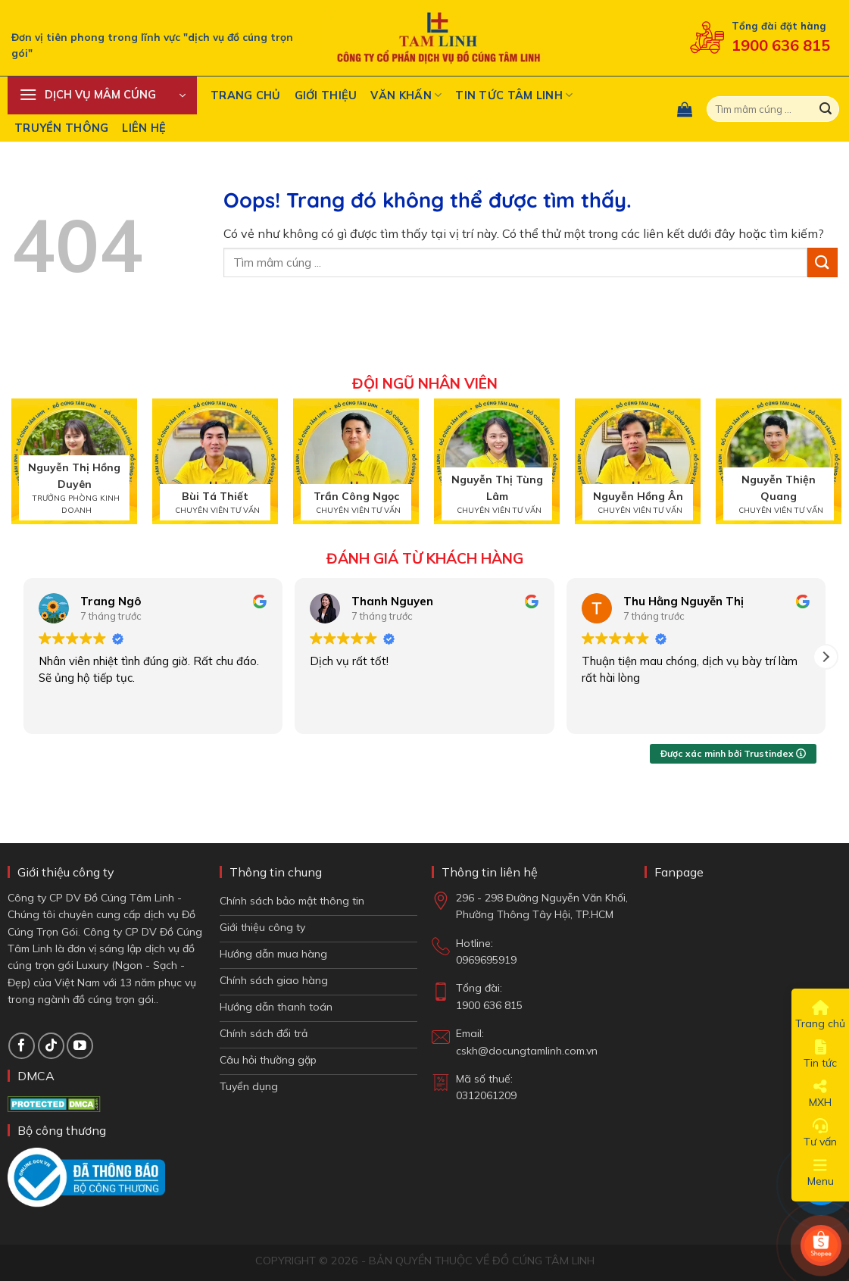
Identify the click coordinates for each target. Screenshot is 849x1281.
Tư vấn (820, 1133)
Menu (820, 1173)
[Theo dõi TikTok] (51, 1046)
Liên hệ (144, 128)
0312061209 (486, 1095)
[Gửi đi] (825, 109)
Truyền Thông (61, 128)
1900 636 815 (781, 45)
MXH (820, 1094)
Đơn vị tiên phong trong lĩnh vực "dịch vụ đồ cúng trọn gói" (152, 45)
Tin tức (820, 1054)
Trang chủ (246, 95)
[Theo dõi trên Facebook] (21, 1046)
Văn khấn (406, 95)
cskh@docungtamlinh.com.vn (527, 1051)
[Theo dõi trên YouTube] (80, 1046)
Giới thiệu (326, 95)
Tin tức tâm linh (514, 95)
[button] (102, 95)
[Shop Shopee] (821, 1245)
